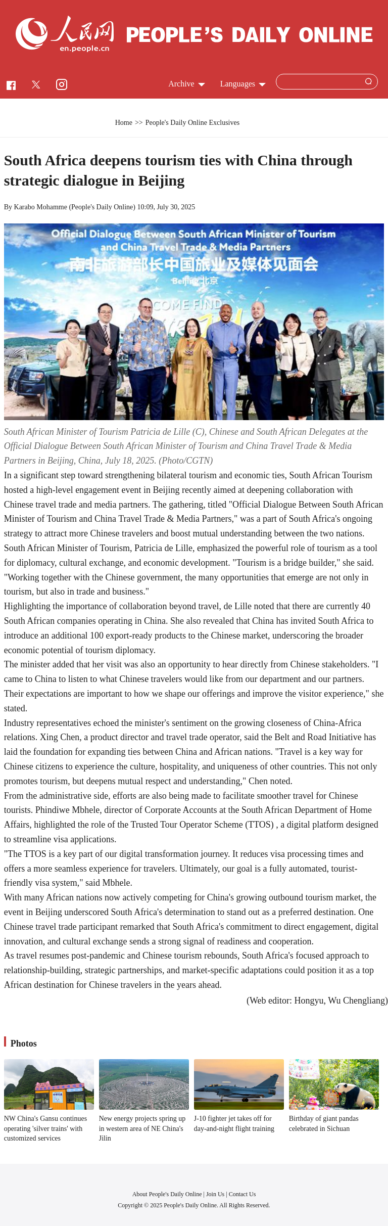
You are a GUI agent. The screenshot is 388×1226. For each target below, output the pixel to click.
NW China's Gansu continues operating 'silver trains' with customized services (45, 1128)
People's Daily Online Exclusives (192, 122)
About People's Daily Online (167, 1194)
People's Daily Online (102, 207)
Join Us (216, 1194)
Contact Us (242, 1194)
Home (123, 122)
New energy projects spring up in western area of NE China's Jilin (142, 1128)
